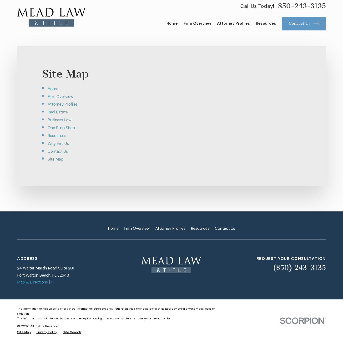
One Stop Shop (61, 127)
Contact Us (58, 151)
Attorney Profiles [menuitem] (233, 23)
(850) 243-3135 (299, 268)
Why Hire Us (58, 143)
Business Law (59, 119)
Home (53, 88)
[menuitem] (24, 332)
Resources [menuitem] (266, 23)
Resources (57, 135)
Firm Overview (60, 96)
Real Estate (58, 112)
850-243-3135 (302, 6)
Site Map (55, 159)
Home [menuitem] (172, 23)
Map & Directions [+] (35, 282)
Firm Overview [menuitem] (197, 23)
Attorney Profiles (63, 104)
